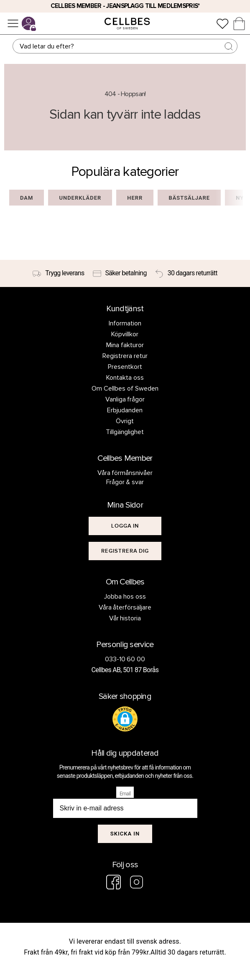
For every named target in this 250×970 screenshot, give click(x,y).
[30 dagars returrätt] (186, 273)
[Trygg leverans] (58, 273)
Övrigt (125, 421)
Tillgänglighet (125, 432)
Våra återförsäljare (125, 607)
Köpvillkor (124, 334)
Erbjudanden (125, 410)
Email (125, 794)
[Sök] (125, 46)
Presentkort (125, 367)
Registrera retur (125, 356)
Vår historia (125, 618)
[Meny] (13, 23)
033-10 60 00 (125, 659)
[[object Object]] (125, 526)
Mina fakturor (125, 345)
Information (125, 323)
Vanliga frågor (125, 399)
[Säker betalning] (120, 273)
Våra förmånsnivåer (125, 473)
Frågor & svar (125, 482)
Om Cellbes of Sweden (125, 388)
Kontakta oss (125, 377)
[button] (125, 718)
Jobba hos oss (125, 596)
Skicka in (125, 833)
